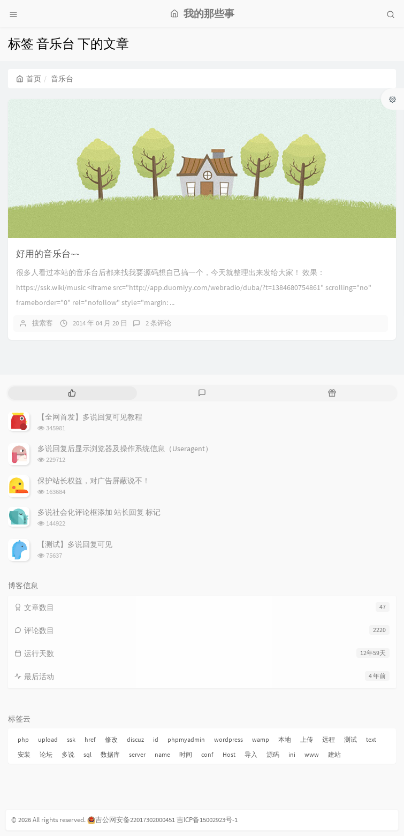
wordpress (228, 739)
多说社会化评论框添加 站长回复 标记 (99, 512)
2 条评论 (158, 323)
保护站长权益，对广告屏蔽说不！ (93, 480)
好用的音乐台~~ (47, 254)
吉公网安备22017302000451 (131, 819)
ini (291, 754)
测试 (350, 739)
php (23, 739)
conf (207, 754)
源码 (272, 754)
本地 (284, 739)
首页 (28, 78)
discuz (135, 739)
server (137, 754)
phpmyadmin (186, 739)
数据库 (110, 754)
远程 (328, 739)
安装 (24, 754)
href (90, 739)
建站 (334, 754)
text (371, 739)
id (155, 739)
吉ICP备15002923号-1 (207, 819)
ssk (71, 739)
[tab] (72, 393)
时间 (185, 754)
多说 (68, 754)
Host (229, 754)
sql (87, 754)
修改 (111, 739)
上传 (306, 739)
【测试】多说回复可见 (74, 544)
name (162, 754)
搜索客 (42, 323)
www (311, 754)
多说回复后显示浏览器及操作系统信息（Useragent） (124, 448)
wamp (260, 739)
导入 (251, 754)
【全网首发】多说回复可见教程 (89, 417)
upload (48, 739)
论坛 (46, 754)
